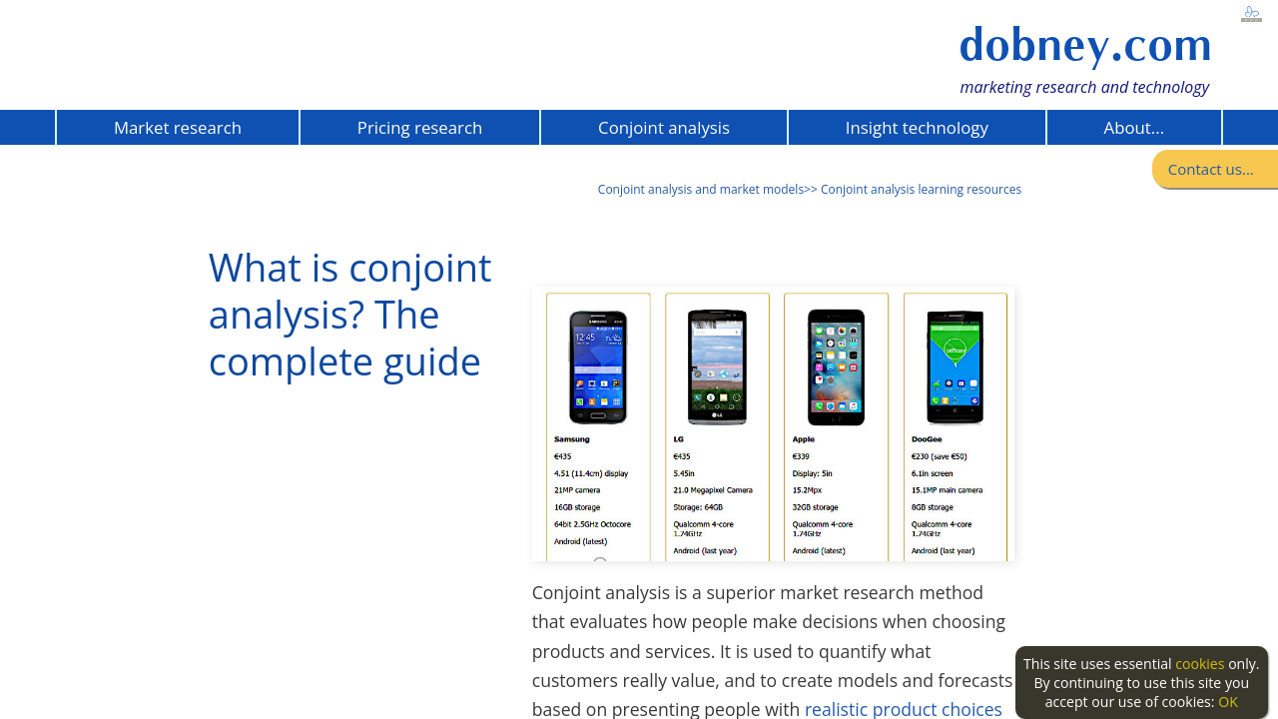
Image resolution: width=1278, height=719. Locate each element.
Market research (178, 127)
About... (1134, 127)
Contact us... (1211, 169)
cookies (1199, 663)
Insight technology (917, 127)
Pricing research (419, 127)
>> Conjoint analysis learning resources (912, 189)
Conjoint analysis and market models (701, 189)
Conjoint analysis (664, 127)
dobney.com (1085, 44)
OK (1228, 701)
